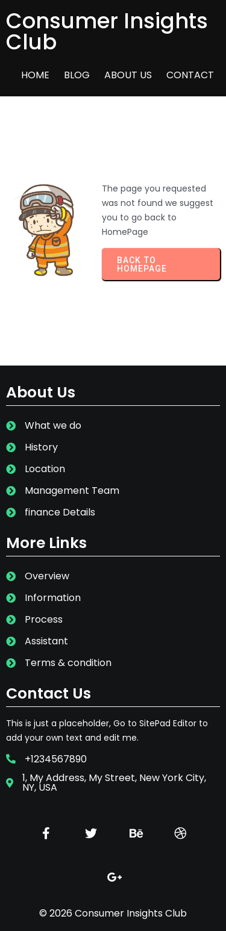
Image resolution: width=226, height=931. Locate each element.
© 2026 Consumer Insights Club (113, 913)
